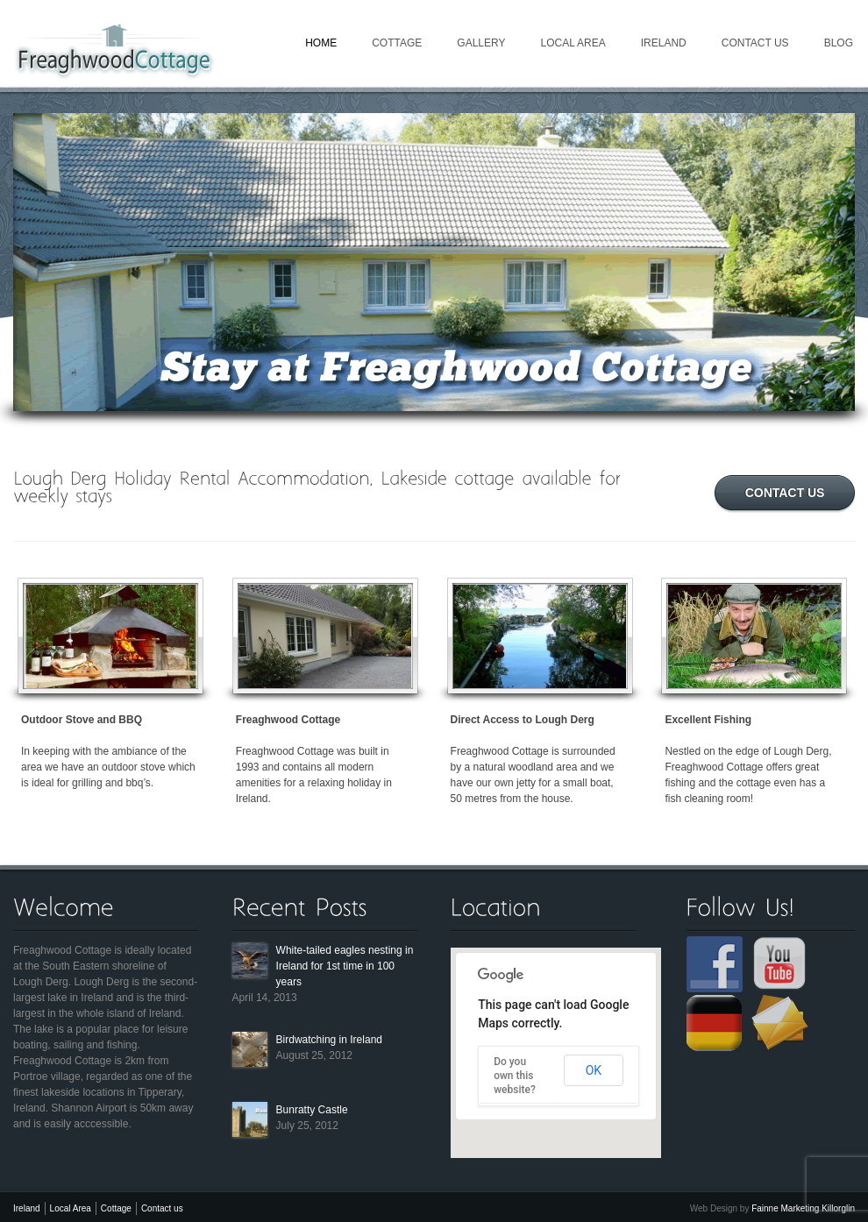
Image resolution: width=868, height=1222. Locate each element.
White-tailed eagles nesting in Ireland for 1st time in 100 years (345, 966)
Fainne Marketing (785, 1208)
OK (593, 1070)
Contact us (755, 43)
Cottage (397, 43)
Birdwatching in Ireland (329, 1040)
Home (321, 43)
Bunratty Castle (312, 1110)
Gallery (481, 43)
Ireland (664, 43)
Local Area (572, 43)
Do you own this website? (515, 1075)
